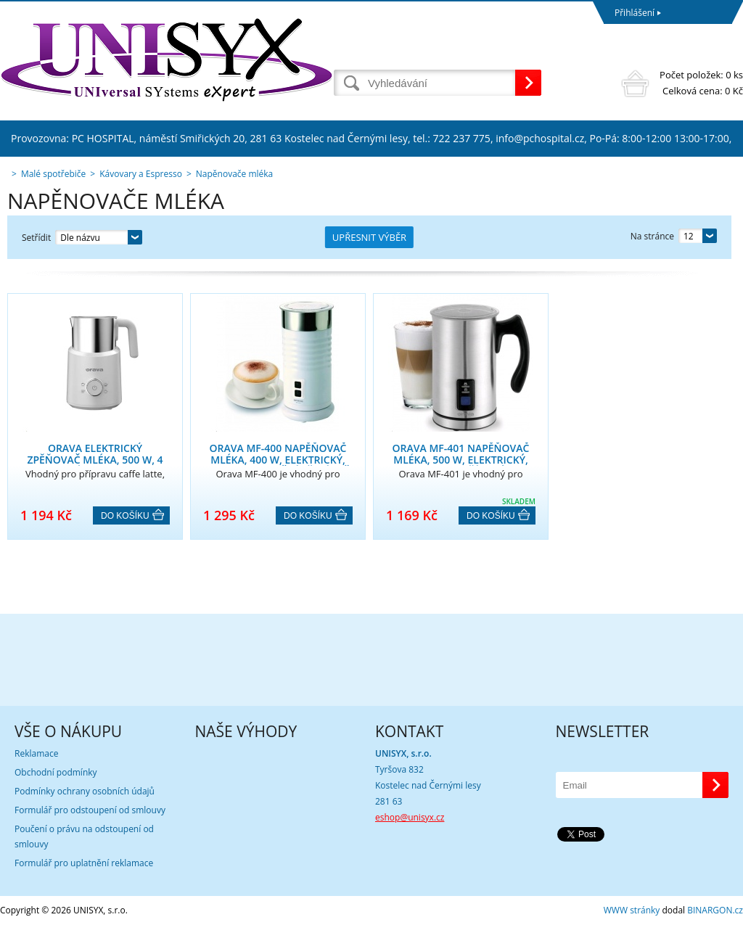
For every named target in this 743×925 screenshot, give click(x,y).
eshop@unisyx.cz (409, 817)
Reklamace (36, 753)
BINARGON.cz (715, 910)
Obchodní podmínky (56, 772)
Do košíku (125, 516)
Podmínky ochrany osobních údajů (85, 791)
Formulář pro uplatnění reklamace (84, 863)
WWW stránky (632, 910)
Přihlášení (634, 13)
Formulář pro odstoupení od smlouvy (90, 810)
